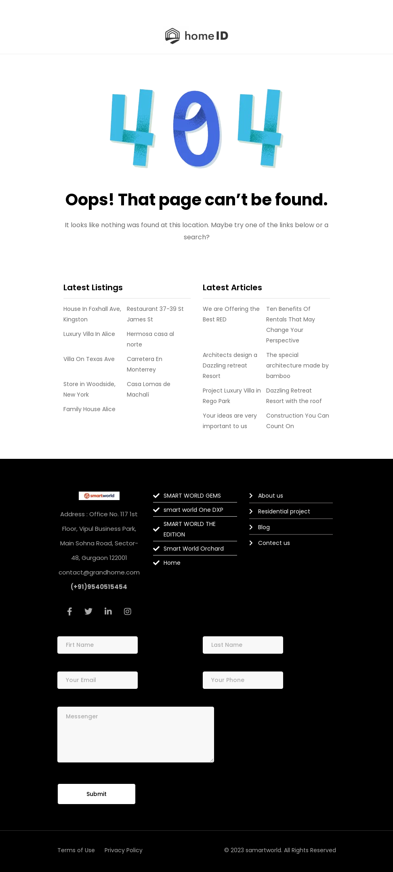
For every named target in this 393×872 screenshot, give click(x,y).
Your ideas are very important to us (230, 421)
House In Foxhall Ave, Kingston (92, 314)
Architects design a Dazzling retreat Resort (230, 365)
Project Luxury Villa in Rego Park (232, 395)
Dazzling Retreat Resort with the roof (294, 395)
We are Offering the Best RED (231, 314)
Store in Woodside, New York (89, 389)
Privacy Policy (124, 850)
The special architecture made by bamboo (297, 365)
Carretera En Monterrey (144, 364)
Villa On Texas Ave (89, 359)
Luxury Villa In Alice (89, 334)
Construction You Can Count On (297, 421)
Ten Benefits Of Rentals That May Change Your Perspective (290, 324)
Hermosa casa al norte (150, 339)
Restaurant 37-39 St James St (155, 314)
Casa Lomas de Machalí (148, 389)
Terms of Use (76, 850)
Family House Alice (89, 409)
